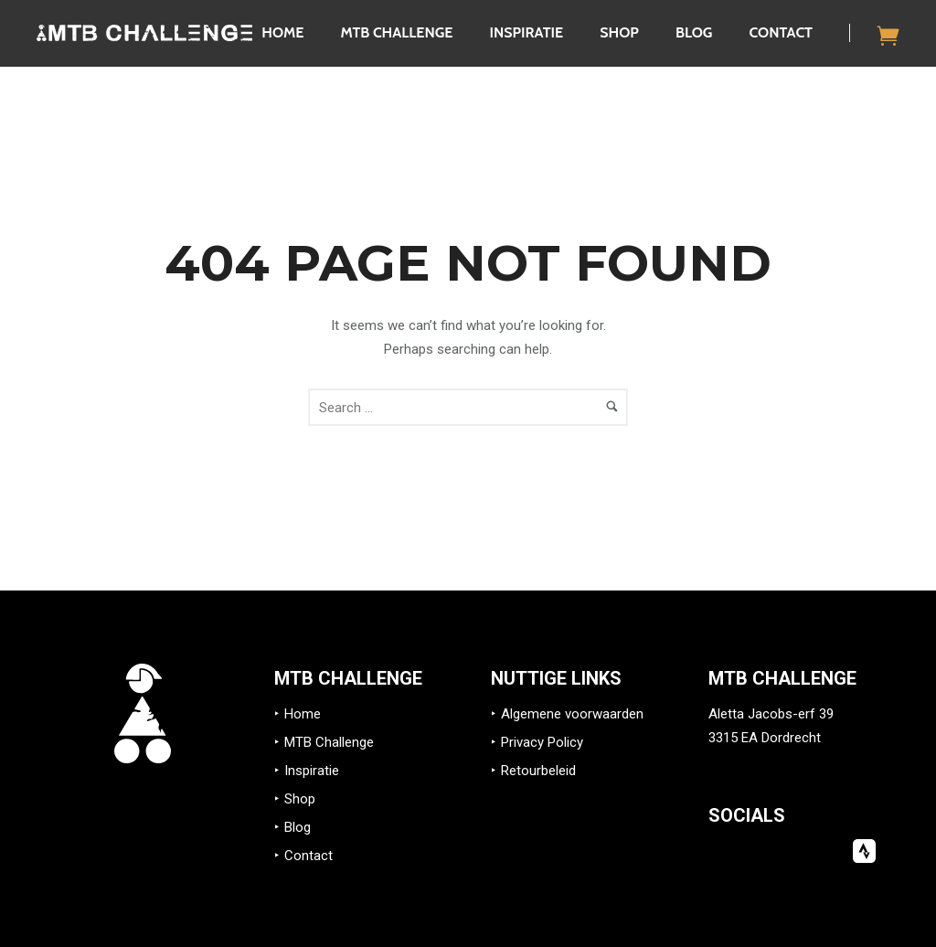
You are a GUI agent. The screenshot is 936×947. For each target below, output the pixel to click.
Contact (781, 32)
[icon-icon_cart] (888, 35)
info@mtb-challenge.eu (778, 761)
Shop (619, 32)
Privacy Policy (542, 742)
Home (282, 32)
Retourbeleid (538, 770)
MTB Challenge (396, 32)
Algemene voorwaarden (572, 714)
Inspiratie (526, 32)
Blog (694, 32)
